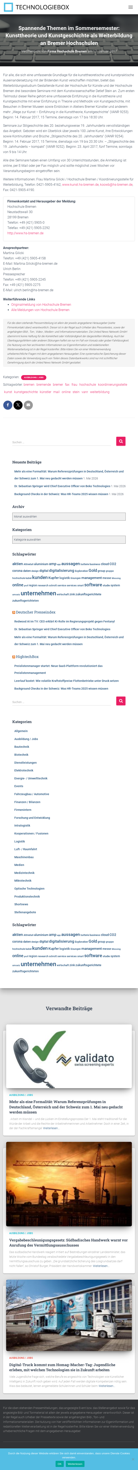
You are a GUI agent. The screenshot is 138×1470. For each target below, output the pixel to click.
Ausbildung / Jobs (33, 377)
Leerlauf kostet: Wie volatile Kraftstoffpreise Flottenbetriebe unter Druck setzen (66, 680)
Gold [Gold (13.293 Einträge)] (93, 570)
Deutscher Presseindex (36, 612)
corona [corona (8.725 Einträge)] (17, 571)
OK (60, 1464)
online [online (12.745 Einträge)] (17, 585)
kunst (8, 392)
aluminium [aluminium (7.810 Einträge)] (41, 564)
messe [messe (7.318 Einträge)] (107, 578)
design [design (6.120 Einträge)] (35, 571)
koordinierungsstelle (112, 385)
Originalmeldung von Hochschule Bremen (41, 305)
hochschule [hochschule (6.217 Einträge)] (18, 578)
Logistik (19, 841)
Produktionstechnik (27, 896)
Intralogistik (22, 825)
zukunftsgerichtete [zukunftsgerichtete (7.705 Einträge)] (88, 594)
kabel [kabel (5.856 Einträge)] (29, 578)
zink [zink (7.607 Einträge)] (72, 594)
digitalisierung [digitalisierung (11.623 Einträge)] (61, 570)
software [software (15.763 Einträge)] (93, 584)
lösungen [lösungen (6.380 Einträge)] (76, 578)
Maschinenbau (24, 857)
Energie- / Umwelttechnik (30, 778)
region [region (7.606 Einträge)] (33, 585)
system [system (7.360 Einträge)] (115, 585)
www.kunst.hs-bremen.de (80, 185)
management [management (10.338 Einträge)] (91, 578)
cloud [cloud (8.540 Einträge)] (105, 564)
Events (18, 786)
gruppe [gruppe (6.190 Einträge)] (110, 571)
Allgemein (21, 731)
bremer (58, 385)
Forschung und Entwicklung (32, 817)
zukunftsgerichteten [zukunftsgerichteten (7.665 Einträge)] (25, 600)
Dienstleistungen (25, 762)
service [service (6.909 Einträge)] (61, 585)
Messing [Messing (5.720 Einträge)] (116, 578)
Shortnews (21, 904)
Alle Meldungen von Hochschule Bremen (40, 310)
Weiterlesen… (51, 1128)
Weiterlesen (75, 1464)
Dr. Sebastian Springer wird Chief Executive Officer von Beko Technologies (62, 486)
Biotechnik (21, 754)
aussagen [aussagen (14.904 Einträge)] (70, 563)
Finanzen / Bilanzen (27, 802)
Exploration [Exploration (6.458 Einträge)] (81, 570)
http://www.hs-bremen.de (25, 233)
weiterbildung (99, 392)
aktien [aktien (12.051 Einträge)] (17, 563)
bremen (29, 385)
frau (74, 385)
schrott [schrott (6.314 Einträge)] (53, 585)
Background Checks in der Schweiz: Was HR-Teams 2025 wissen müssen (61, 494)
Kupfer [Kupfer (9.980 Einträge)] (53, 578)
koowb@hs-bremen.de (116, 185)
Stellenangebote (25, 912)
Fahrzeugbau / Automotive (31, 794)
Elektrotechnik (23, 770)
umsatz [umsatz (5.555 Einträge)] (16, 594)
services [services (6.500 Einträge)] (72, 585)
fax (67, 385)
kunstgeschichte (26, 392)
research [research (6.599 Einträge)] (43, 585)
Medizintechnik (24, 872)
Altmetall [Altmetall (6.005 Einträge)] (28, 564)
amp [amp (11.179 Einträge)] (52, 564)
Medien (19, 865)
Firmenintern (22, 809)
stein (76, 392)
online (66, 392)
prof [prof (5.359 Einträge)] (26, 585)
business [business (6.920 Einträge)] (95, 564)
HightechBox (27, 656)
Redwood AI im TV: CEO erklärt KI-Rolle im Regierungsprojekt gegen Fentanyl (64, 621)
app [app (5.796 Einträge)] (59, 564)
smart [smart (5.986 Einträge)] (80, 585)
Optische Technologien (29, 888)
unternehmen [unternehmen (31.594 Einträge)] (38, 593)
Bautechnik (21, 746)
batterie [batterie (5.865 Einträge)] (85, 564)
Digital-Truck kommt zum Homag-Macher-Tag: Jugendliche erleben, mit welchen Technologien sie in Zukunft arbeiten (62, 1367)
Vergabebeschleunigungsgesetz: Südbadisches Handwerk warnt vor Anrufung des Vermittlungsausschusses (68, 1243)
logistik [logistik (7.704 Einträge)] (64, 578)
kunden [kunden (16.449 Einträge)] (40, 577)
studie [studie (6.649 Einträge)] (106, 585)
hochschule (87, 385)
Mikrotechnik (22, 880)
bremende (43, 385)
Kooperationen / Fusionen (31, 833)
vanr (85, 392)
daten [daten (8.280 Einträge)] (27, 571)
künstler (45, 392)
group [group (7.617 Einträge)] (101, 570)
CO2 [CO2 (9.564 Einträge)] (112, 564)
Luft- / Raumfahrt (25, 849)
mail (56, 392)
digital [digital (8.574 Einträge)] (43, 571)
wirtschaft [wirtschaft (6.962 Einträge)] (63, 594)
